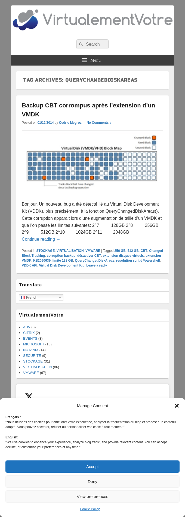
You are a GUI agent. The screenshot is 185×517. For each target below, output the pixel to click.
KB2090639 (42, 260)
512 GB (133, 251)
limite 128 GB (63, 260)
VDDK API (29, 265)
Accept (92, 466)
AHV (26, 327)
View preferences (92, 496)
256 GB (120, 251)
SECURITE (32, 356)
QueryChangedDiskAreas (94, 260)
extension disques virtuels (123, 256)
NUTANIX (30, 350)
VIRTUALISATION (70, 251)
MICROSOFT (33, 344)
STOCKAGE (45, 251)
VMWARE (92, 251)
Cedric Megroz (70, 123)
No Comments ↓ (99, 123)
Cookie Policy (90, 509)
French (29, 297)
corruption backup (61, 256)
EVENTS (30, 338)
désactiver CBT (89, 256)
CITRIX (29, 333)
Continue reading (41, 239)
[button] (177, 405)
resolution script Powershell (138, 260)
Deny (92, 481)
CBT (144, 251)
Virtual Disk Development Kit (61, 265)
